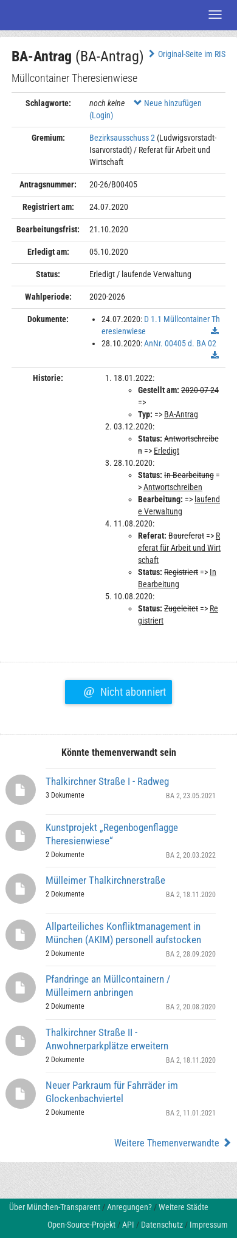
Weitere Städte (183, 1207)
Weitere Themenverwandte (173, 1143)
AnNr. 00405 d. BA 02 (180, 343)
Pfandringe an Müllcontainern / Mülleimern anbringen (108, 985)
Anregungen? (129, 1207)
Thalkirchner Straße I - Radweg (107, 781)
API (128, 1225)
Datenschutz (162, 1225)
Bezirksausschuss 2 (122, 138)
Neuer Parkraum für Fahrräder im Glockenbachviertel (112, 1092)
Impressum (209, 1225)
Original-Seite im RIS (185, 54)
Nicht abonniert (124, 690)
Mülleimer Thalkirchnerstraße (105, 880)
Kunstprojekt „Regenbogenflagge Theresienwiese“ (112, 834)
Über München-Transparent (54, 1207)
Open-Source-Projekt (81, 1225)
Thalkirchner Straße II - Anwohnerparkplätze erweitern (107, 1039)
